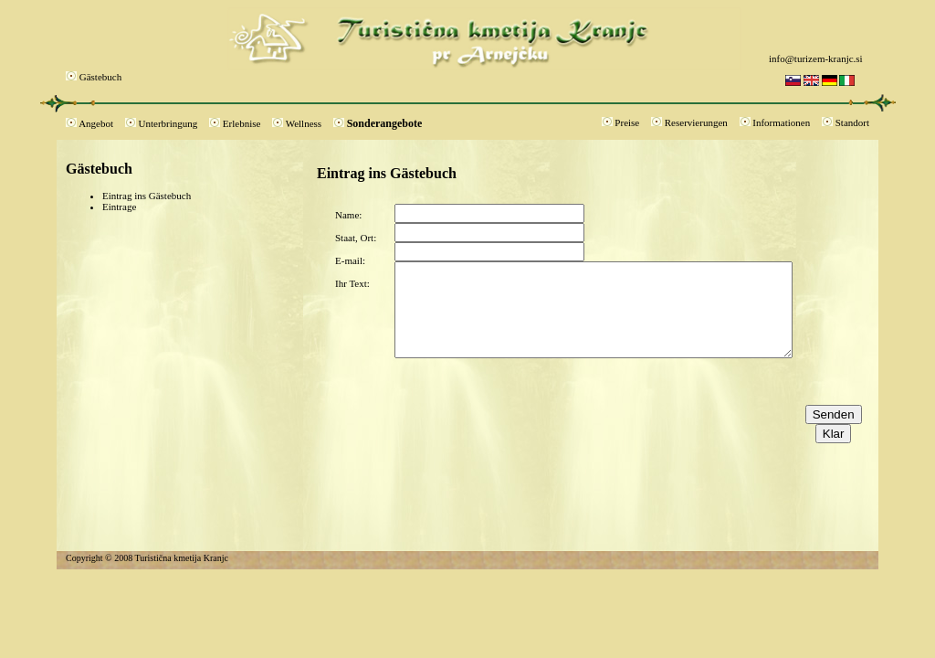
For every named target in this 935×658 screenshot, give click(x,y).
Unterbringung (168, 123)
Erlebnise (242, 123)
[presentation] (533, 394)
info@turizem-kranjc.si (816, 58)
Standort (852, 122)
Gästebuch (100, 76)
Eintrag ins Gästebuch (146, 195)
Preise (627, 122)
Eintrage (119, 206)
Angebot (96, 123)
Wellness (303, 123)
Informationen (781, 122)
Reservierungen (696, 122)
